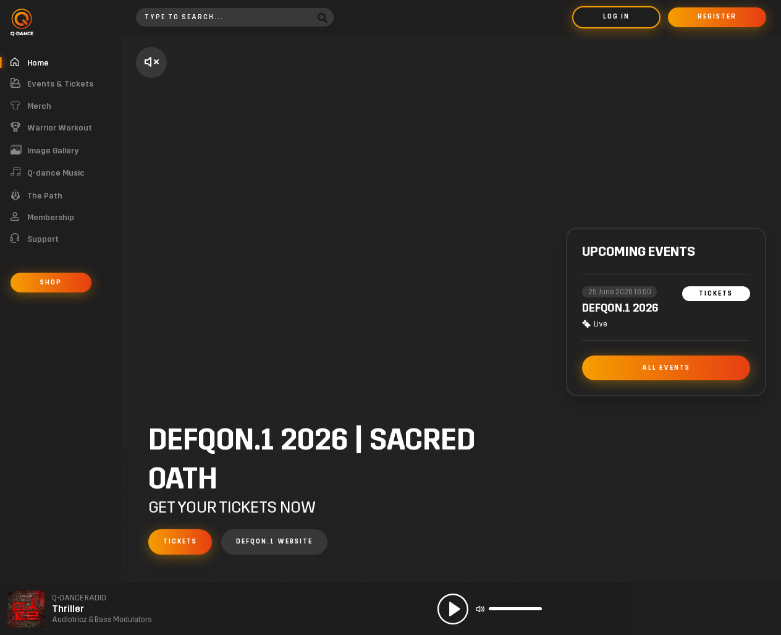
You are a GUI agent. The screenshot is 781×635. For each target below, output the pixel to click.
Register (717, 16)
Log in (616, 16)
